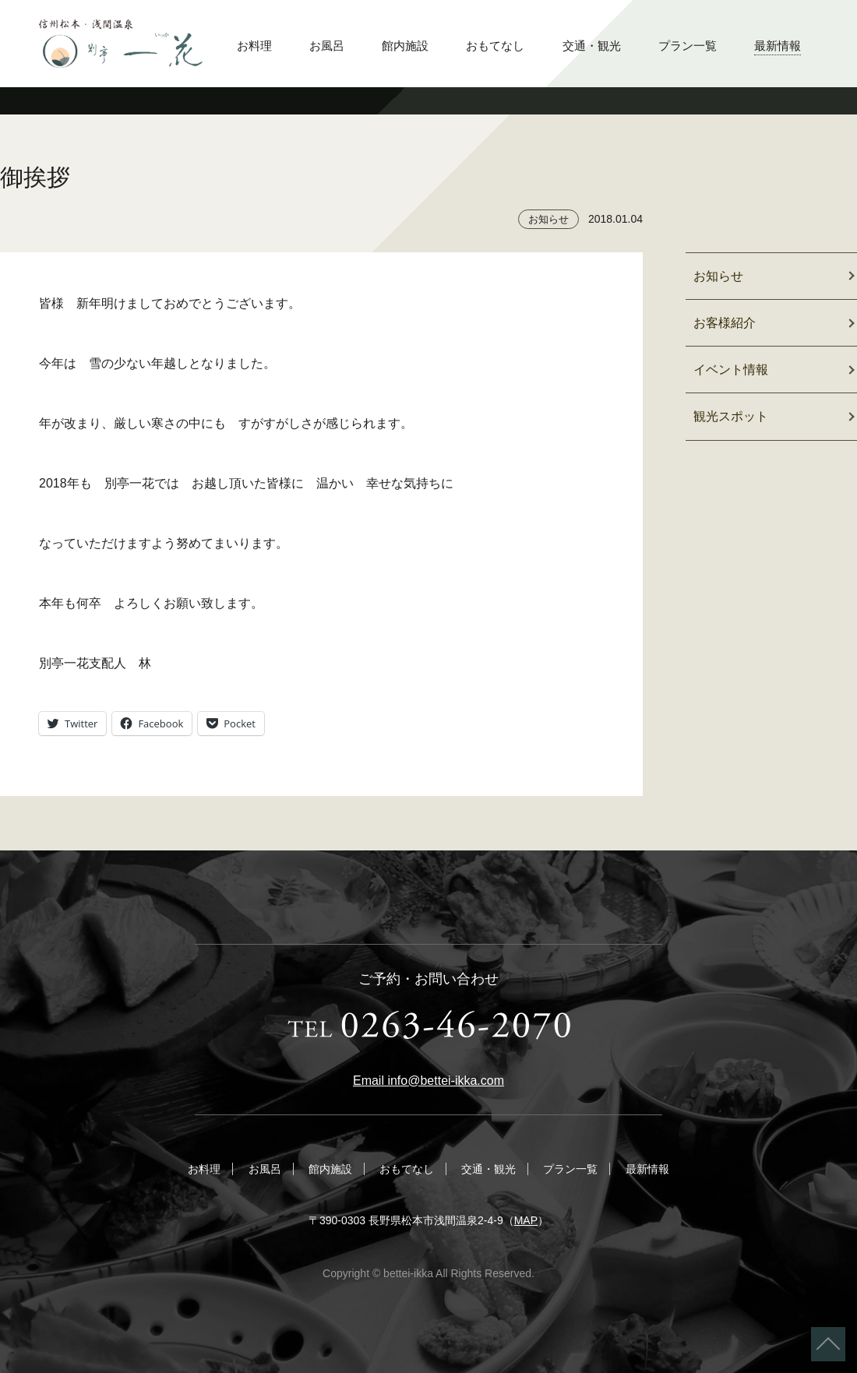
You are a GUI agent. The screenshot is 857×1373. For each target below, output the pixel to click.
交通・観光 (592, 45)
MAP (526, 1220)
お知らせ (548, 219)
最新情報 (777, 45)
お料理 (254, 45)
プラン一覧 (687, 45)
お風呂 (326, 45)
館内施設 (405, 45)
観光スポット (730, 416)
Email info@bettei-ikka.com (428, 1080)
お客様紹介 (724, 322)
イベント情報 (730, 369)
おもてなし (495, 45)
